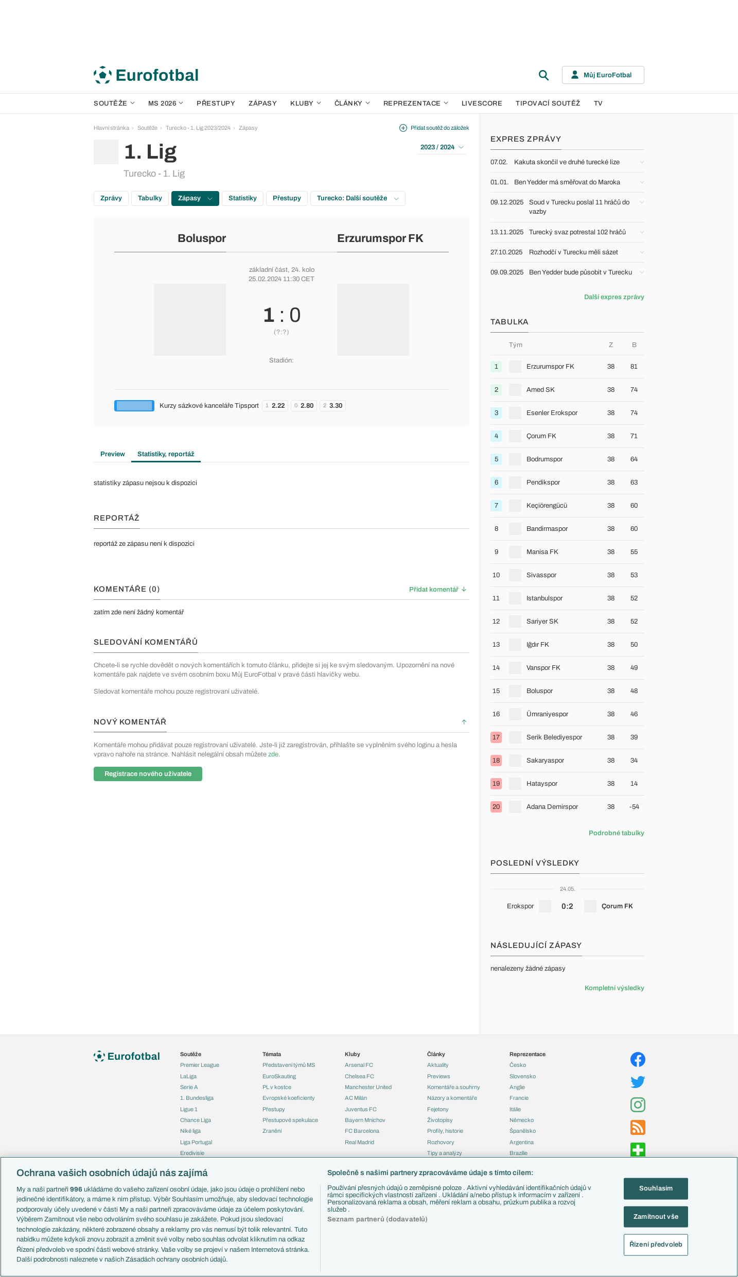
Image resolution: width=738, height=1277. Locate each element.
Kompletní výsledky (614, 988)
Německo (521, 1120)
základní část (268, 269)
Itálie (515, 1109)
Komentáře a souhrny (453, 1087)
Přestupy (216, 103)
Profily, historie (445, 1131)
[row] (567, 366)
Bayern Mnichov (365, 1120)
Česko (517, 1065)
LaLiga (188, 1076)
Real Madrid (359, 1142)
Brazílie (518, 1153)
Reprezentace (415, 103)
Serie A (189, 1087)
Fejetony (438, 1109)
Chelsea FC (359, 1076)
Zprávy (111, 198)
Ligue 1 (189, 1109)
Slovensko (522, 1076)
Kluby (305, 103)
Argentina (521, 1142)
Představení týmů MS (288, 1065)
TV (598, 103)
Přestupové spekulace (290, 1120)
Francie (519, 1098)
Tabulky (150, 198)
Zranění (272, 1131)
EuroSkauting (279, 1076)
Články (436, 1054)
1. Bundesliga (197, 1098)
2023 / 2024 (442, 147)
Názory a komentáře (452, 1098)
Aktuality (438, 1065)
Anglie (517, 1087)
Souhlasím (656, 1188)
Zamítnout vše (656, 1216)
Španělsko (522, 1131)
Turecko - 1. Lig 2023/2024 (198, 128)
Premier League (199, 1065)
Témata (271, 1054)
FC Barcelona (362, 1131)
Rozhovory (440, 1142)
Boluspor (202, 238)
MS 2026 (166, 103)
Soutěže (114, 103)
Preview (112, 454)
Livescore (482, 103)
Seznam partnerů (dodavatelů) (377, 1219)
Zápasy (263, 103)
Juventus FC (361, 1109)
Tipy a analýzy (444, 1153)
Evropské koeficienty (288, 1098)
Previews (438, 1076)
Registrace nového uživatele (147, 774)
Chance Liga (195, 1120)
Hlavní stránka (111, 128)
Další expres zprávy (614, 297)
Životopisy (440, 1120)
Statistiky (243, 198)
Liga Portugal (196, 1142)
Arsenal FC (359, 1065)
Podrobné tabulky (616, 833)
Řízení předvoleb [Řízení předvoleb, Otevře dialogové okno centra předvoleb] (655, 1244)
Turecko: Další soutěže (358, 198)
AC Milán (356, 1098)
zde (273, 754)
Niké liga (190, 1131)
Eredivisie (192, 1153)
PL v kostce (276, 1087)
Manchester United (368, 1087)
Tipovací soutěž (548, 103)
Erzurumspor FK (380, 238)
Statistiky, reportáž (166, 454)
